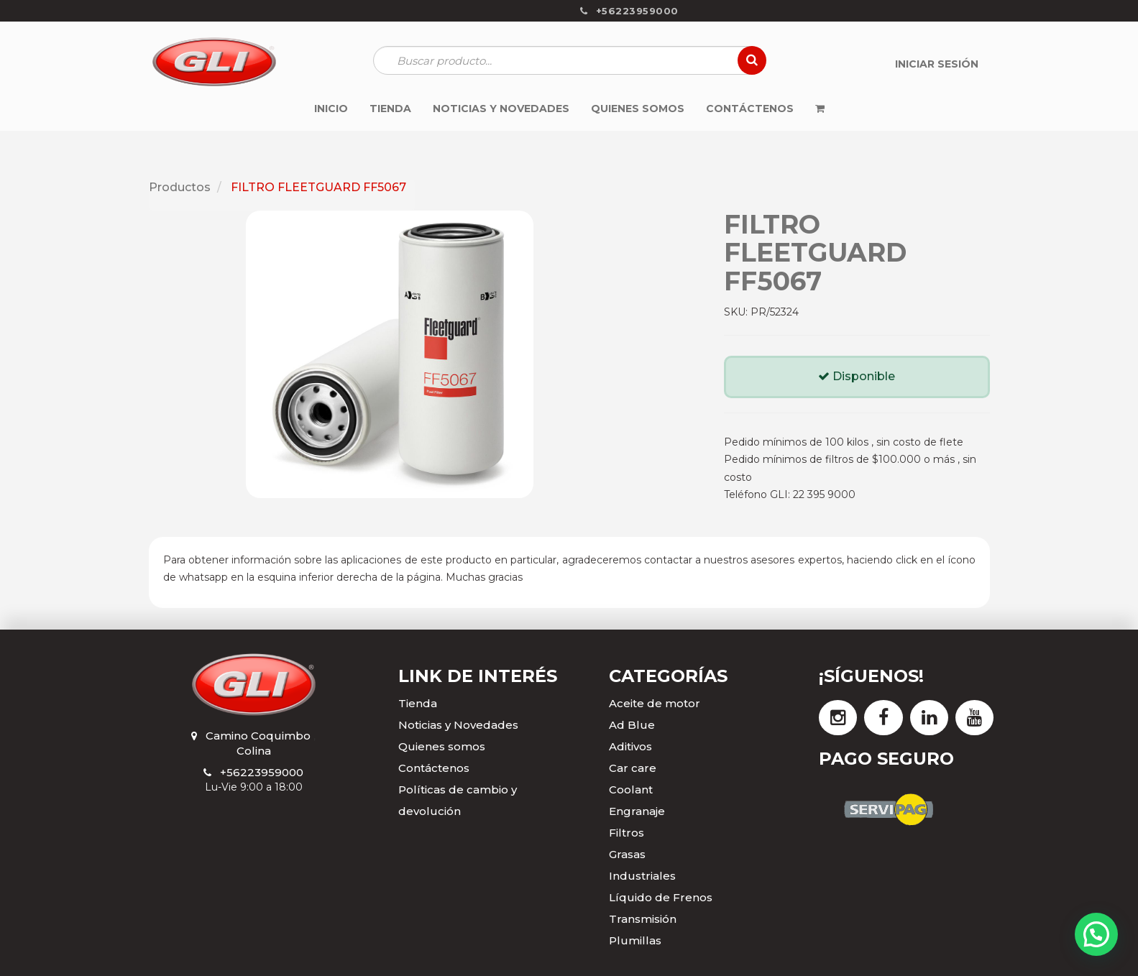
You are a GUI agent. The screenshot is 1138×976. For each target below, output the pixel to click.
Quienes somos (441, 746)
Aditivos (630, 746)
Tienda (417, 703)
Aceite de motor (654, 703)
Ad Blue (632, 725)
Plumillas (635, 940)
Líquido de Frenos (660, 897)
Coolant (631, 789)
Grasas (627, 854)
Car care (632, 768)
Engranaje (637, 811)
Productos (180, 187)
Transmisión (642, 919)
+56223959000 (261, 772)
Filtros (626, 832)
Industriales (642, 876)
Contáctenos (433, 768)
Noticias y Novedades (458, 725)
